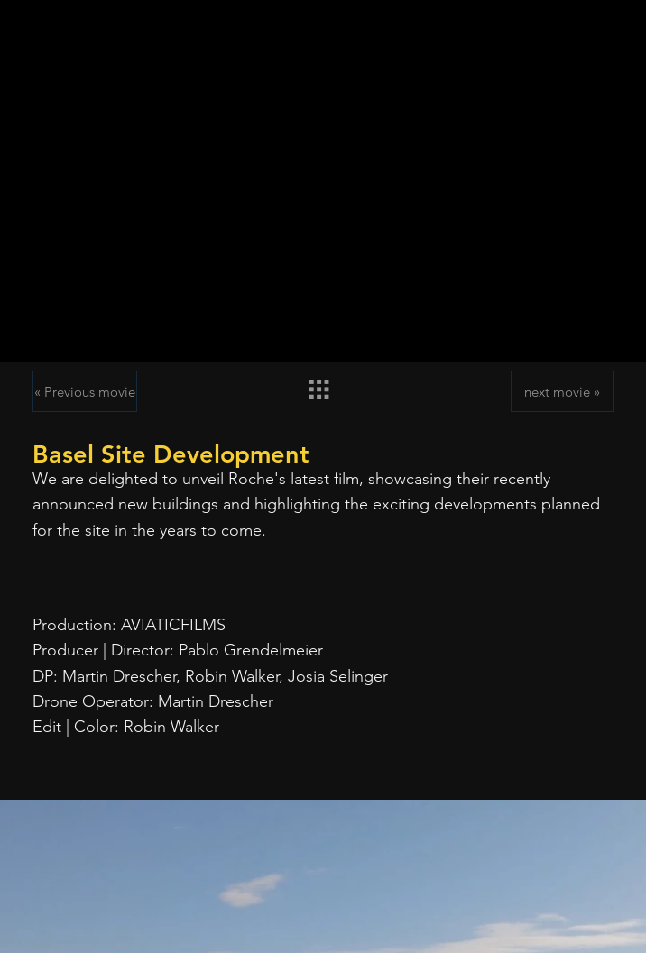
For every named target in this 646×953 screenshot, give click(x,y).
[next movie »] (562, 391)
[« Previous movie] (85, 391)
